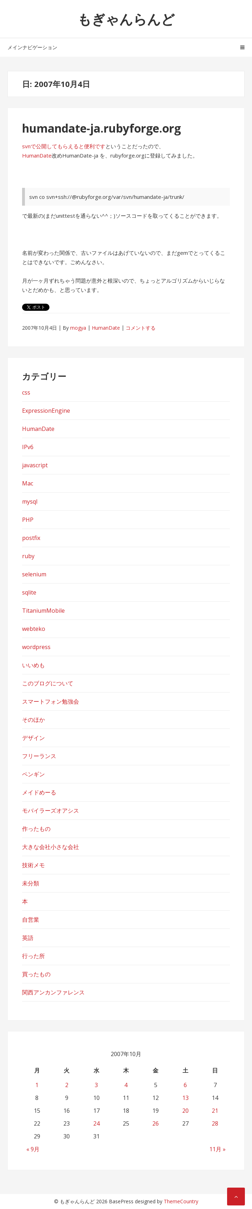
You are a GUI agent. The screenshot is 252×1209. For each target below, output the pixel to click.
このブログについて (47, 683)
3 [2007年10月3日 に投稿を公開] (96, 1085)
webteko (33, 629)
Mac (27, 483)
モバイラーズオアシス (50, 810)
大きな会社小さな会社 (50, 847)
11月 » (217, 1149)
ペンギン (33, 774)
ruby (28, 556)
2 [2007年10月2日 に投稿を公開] (66, 1085)
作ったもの (36, 829)
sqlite (29, 592)
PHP (27, 520)
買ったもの (36, 974)
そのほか (33, 720)
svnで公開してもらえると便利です (63, 146)
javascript (35, 465)
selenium (34, 574)
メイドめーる (39, 792)
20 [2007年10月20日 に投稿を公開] (185, 1111)
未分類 (30, 883)
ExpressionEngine (46, 411)
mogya (78, 327)
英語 (27, 938)
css (26, 392)
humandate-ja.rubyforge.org (101, 128)
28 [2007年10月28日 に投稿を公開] (215, 1123)
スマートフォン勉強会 (50, 701)
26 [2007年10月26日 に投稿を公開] (155, 1123)
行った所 (33, 956)
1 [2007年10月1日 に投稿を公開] (36, 1085)
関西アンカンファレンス (53, 992)
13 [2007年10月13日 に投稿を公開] (185, 1098)
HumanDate (37, 155)
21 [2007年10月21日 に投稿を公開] (215, 1111)
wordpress (36, 647)
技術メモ (33, 865)
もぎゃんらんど (126, 19)
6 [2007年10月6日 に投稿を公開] (185, 1085)
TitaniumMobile (43, 610)
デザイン (33, 738)
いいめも (33, 665)
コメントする (141, 327)
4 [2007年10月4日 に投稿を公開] (125, 1085)
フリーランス (39, 756)
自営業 (30, 920)
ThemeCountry (181, 1201)
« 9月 (33, 1149)
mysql (29, 501)
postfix (31, 538)
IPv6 (27, 447)
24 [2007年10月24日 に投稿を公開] (96, 1123)
